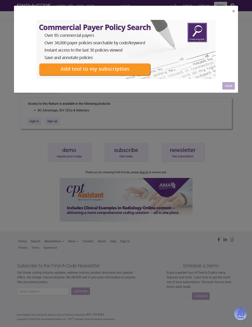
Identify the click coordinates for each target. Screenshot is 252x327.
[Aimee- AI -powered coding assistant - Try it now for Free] (240, 314)
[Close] (233, 11)
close (228, 86)
